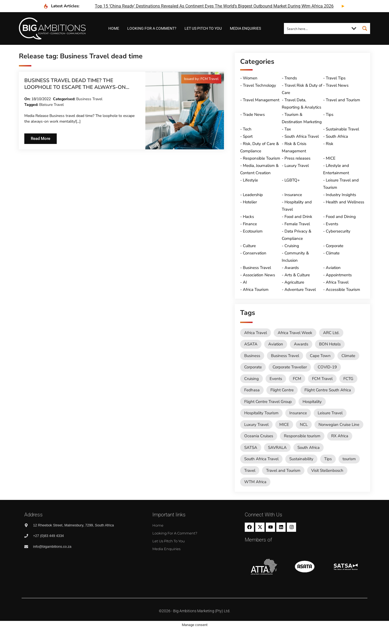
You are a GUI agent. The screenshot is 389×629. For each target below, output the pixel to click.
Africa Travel (337, 282)
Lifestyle (250, 180)
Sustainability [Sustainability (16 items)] (301, 459)
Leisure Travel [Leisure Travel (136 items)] (330, 413)
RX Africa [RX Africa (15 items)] (339, 436)
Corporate (334, 245)
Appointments (339, 275)
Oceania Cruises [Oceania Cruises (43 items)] (258, 436)
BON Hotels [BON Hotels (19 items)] (330, 344)
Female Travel (297, 224)
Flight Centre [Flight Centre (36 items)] (282, 390)
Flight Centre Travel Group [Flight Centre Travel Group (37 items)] (268, 401)
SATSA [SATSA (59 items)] (250, 447)
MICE (331, 158)
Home (113, 28)
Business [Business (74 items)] (252, 355)
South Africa (337, 136)
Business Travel (89, 99)
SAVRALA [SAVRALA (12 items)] (277, 447)
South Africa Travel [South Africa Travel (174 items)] (261, 459)
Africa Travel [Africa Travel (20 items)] (255, 332)
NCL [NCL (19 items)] (304, 424)
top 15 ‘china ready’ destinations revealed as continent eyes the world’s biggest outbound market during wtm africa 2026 (214, 6)
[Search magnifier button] (364, 28)
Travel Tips (336, 78)
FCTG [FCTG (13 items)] (348, 378)
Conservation (254, 253)
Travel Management (261, 100)
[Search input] (316, 28)
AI (245, 282)
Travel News (337, 85)
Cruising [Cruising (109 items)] (251, 378)
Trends (290, 78)
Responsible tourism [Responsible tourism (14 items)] (302, 436)
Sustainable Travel (342, 129)
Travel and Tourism (343, 100)
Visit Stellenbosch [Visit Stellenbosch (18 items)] (327, 470)
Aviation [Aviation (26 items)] (275, 344)
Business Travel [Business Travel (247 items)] (285, 355)
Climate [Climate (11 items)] (348, 355)
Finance (250, 224)
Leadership (253, 194)
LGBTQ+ (292, 180)
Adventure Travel (300, 289)
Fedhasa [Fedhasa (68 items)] (252, 390)
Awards (291, 267)
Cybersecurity (338, 231)
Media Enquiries (245, 28)
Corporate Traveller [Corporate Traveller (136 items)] (290, 367)
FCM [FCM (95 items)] (297, 378)
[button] (201, 79)
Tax (287, 129)
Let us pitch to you (203, 28)
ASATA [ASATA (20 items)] (250, 344)
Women (250, 78)
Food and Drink (298, 216)
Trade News (254, 114)
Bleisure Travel (51, 104)
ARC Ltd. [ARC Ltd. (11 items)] (331, 332)
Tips (329, 114)
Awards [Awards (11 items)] (301, 344)
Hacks (248, 216)
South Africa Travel (301, 136)
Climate (333, 253)
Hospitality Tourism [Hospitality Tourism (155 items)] (261, 413)
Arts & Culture (297, 275)
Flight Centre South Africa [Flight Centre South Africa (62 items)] (327, 390)
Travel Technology (259, 85)
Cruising (291, 245)
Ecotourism (253, 231)
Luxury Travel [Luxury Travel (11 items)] (256, 424)
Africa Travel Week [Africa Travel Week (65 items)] (295, 332)
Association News (259, 275)
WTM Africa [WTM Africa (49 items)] (255, 482)
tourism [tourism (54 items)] (349, 459)
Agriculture (294, 282)
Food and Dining (341, 216)
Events (332, 224)
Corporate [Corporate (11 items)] (253, 367)
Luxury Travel (296, 165)
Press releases (297, 158)
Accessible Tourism (343, 289)
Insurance (293, 194)
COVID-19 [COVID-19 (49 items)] (327, 367)
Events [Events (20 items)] (276, 378)
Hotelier (250, 202)
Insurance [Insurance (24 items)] (298, 413)
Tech (247, 129)
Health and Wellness (345, 202)
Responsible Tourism (261, 158)
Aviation (333, 267)
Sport (248, 136)
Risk (329, 143)
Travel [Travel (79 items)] (249, 470)
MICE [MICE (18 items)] (284, 424)
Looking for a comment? (151, 28)
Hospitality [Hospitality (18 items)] (312, 401)
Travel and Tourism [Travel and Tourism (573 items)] (283, 470)
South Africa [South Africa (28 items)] (308, 447)
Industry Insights (341, 194)
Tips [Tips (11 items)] (328, 459)
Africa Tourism (256, 289)
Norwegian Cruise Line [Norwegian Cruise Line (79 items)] (338, 424)
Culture (249, 245)
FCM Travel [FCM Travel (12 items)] (322, 378)
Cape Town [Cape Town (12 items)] (320, 355)
